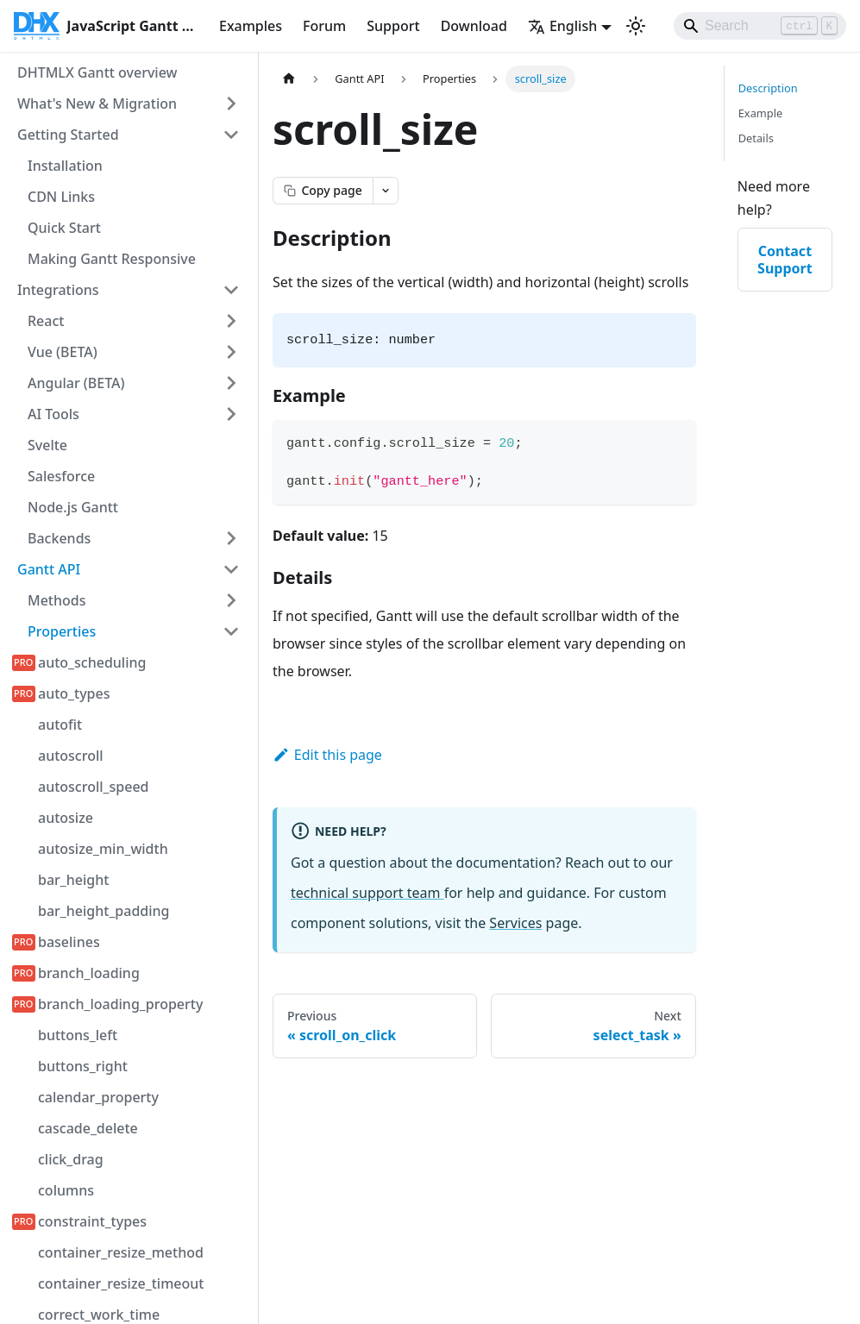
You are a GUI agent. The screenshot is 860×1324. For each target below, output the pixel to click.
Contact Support (785, 260)
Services (515, 922)
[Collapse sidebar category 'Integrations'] (231, 290)
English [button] (562, 25)
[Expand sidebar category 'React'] (231, 321)
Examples (250, 25)
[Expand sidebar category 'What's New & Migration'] (231, 103)
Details (756, 138)
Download (474, 25)
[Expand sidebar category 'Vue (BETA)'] (231, 352)
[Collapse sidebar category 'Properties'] (231, 631)
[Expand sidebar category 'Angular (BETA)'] (231, 383)
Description (768, 88)
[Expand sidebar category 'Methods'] (231, 600)
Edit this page (327, 754)
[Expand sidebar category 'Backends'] (231, 538)
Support (393, 25)
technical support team (367, 892)
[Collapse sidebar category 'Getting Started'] (231, 134)
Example (760, 113)
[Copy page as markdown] (323, 190)
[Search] (760, 26)
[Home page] (289, 79)
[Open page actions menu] (386, 190)
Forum (324, 25)
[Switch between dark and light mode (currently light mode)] (636, 26)
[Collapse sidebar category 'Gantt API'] (231, 569)
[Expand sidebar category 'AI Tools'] (231, 414)
